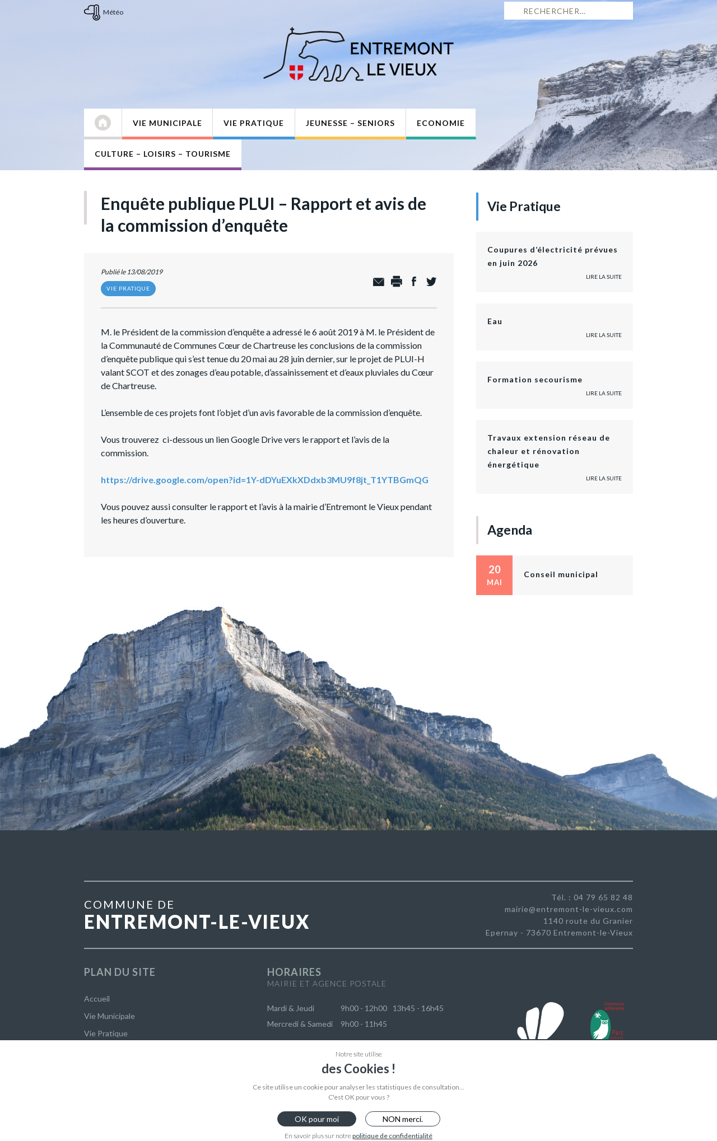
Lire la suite (604, 276)
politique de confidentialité (392, 1135)
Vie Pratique (254, 123)
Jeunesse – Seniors (350, 123)
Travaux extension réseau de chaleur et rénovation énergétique (548, 451)
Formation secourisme (535, 379)
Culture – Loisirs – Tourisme (163, 153)
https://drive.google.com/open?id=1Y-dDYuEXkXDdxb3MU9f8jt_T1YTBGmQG (265, 479)
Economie (441, 123)
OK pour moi (317, 1119)
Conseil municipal (561, 574)
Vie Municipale (167, 123)
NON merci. (403, 1119)
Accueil (97, 998)
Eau (494, 321)
